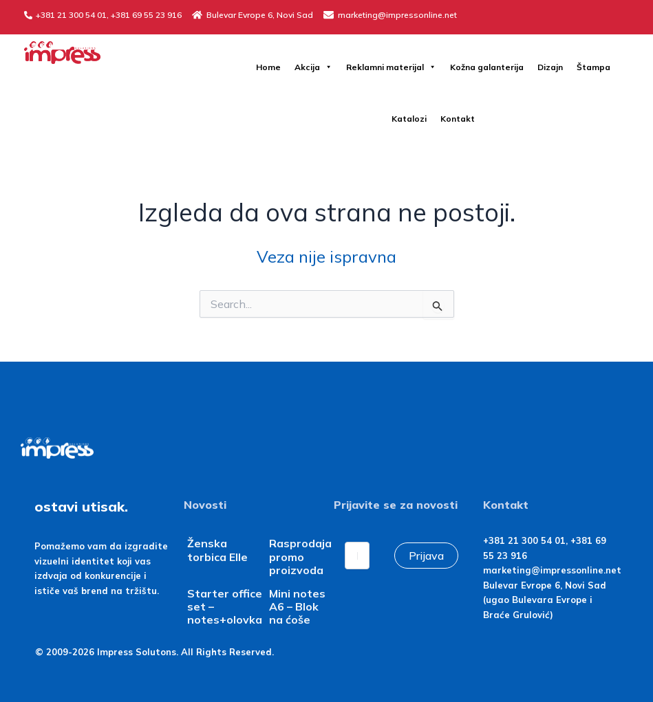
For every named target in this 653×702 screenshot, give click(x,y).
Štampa (593, 67)
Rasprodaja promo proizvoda (300, 556)
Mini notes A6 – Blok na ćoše (297, 606)
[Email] (357, 555)
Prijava (426, 555)
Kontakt (457, 118)
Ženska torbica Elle (217, 549)
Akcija (313, 67)
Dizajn (550, 67)
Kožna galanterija (487, 67)
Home (268, 67)
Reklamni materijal (391, 67)
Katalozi (409, 118)
